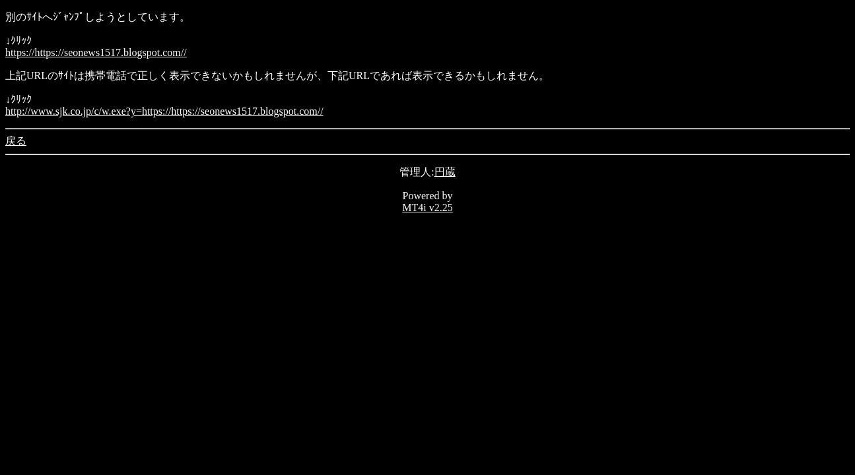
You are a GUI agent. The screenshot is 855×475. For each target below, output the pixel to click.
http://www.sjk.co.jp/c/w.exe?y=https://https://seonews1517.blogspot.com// (164, 111)
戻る (15, 140)
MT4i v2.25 (427, 207)
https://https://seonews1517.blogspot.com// (96, 52)
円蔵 (445, 171)
